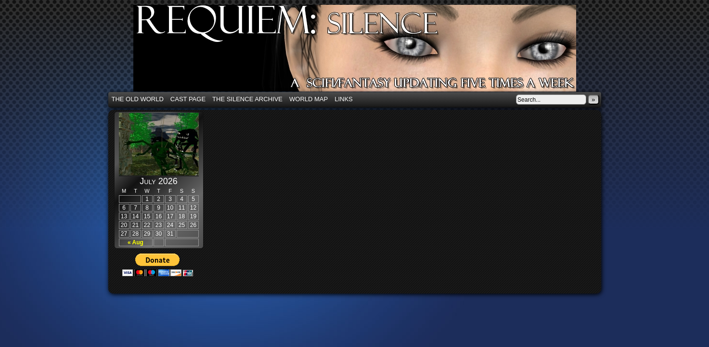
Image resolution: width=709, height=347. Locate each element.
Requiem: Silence (369, 51)
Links (344, 99)
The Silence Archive (247, 99)
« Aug (135, 242)
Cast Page (188, 99)
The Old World (138, 99)
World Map (308, 99)
